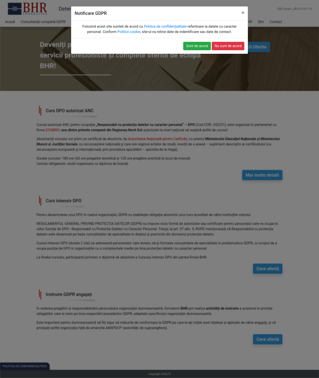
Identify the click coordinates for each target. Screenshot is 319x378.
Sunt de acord (197, 46)
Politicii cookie (128, 32)
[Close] (243, 12)
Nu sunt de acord (228, 46)
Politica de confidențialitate (165, 26)
